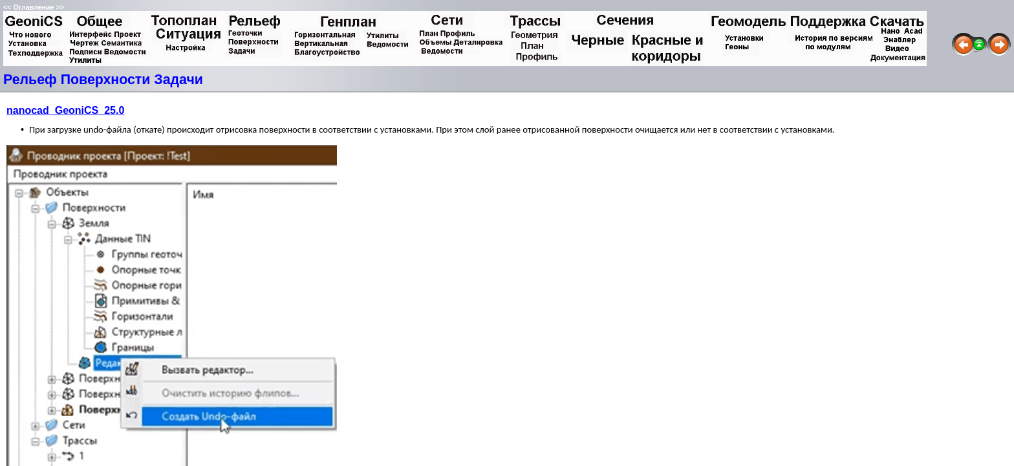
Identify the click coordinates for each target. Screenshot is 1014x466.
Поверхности (106, 79)
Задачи (178, 79)
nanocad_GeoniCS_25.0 (65, 110)
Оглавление (33, 7)
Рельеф (30, 79)
